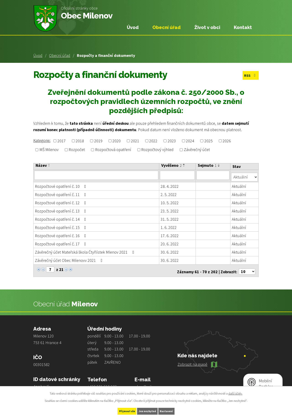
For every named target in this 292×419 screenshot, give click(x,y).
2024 (190, 140)
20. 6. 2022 (170, 241)
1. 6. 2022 (169, 225)
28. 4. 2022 (170, 184)
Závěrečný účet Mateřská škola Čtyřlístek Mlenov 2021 (85, 250)
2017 (61, 140)
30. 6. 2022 (170, 250)
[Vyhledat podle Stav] (244, 175)
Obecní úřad (59, 55)
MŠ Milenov (49, 149)
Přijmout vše (118, 410)
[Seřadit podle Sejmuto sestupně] (219, 166)
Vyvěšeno (172, 165)
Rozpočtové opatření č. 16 (61, 233)
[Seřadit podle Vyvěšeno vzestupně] (184, 164)
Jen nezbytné (148, 410)
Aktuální (239, 184)
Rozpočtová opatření (113, 149)
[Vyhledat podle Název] (96, 175)
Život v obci (207, 27)
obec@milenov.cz (149, 382)
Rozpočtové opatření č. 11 (61, 192)
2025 (208, 140)
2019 (98, 140)
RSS (249, 76)
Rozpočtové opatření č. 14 (61, 217)
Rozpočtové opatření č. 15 (61, 225)
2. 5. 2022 (169, 192)
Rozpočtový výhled (157, 149)
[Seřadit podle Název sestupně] (49, 166)
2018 (80, 140)
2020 (116, 140)
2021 (135, 140)
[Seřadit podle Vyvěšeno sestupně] (184, 166)
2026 (227, 140)
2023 (172, 140)
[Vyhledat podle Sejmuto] (213, 175)
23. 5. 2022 (170, 209)
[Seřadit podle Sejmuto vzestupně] (219, 164)
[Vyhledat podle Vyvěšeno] (177, 175)
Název (41, 165)
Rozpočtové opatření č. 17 (61, 241)
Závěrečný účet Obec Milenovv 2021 (69, 258)
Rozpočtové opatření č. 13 (61, 209)
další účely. (235, 392)
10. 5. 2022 (170, 200)
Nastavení (175, 410)
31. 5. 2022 (170, 217)
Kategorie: (41, 140)
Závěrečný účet (197, 149)
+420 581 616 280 (102, 382)
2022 (153, 140)
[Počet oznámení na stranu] (247, 268)
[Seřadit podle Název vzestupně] (49, 164)
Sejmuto (207, 165)
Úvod (37, 55)
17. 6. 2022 (170, 233)
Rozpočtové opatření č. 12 (61, 200)
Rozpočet (77, 149)
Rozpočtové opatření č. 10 (61, 184)
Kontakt (243, 27)
